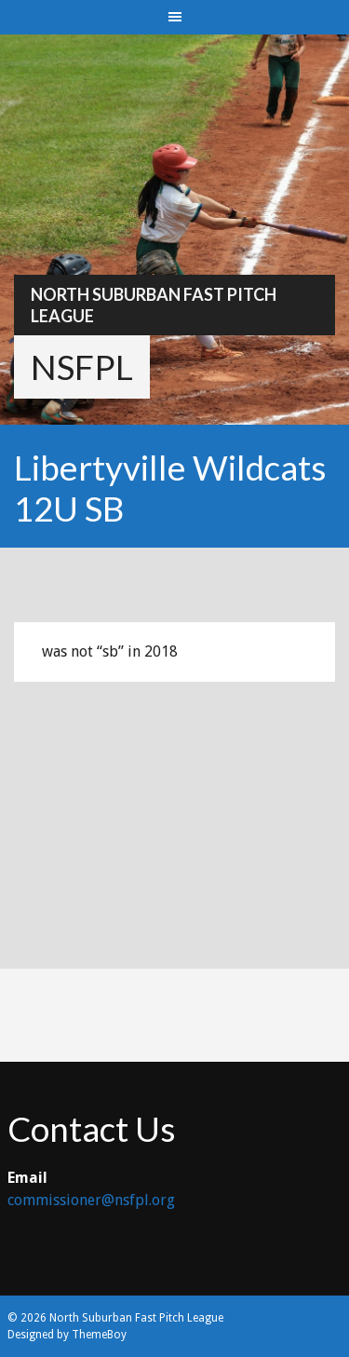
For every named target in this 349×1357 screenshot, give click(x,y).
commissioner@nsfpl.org (91, 1200)
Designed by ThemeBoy (67, 1334)
